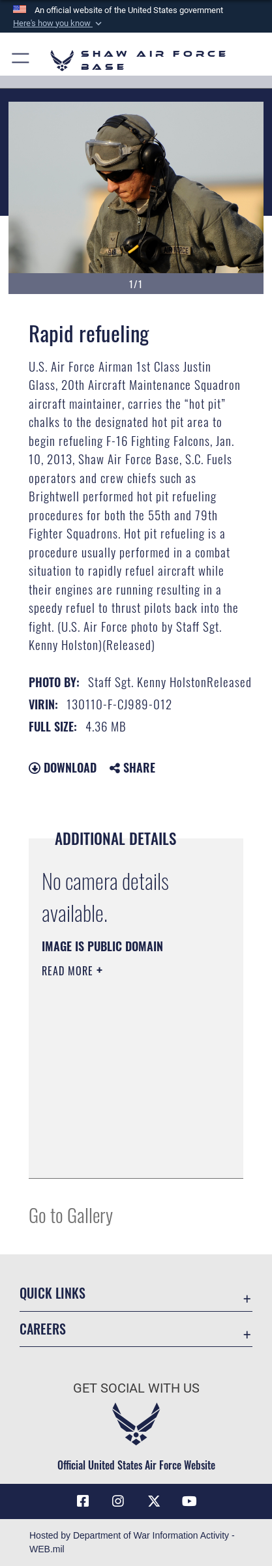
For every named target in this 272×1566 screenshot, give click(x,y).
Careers (43, 1329)
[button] (58, 23)
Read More (69, 971)
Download (63, 767)
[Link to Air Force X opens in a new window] (154, 1501)
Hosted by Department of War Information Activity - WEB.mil (132, 1542)
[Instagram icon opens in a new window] (118, 1501)
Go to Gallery (71, 1214)
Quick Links (52, 1293)
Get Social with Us (136, 1388)
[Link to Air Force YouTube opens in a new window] (189, 1501)
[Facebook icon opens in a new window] (83, 1501)
